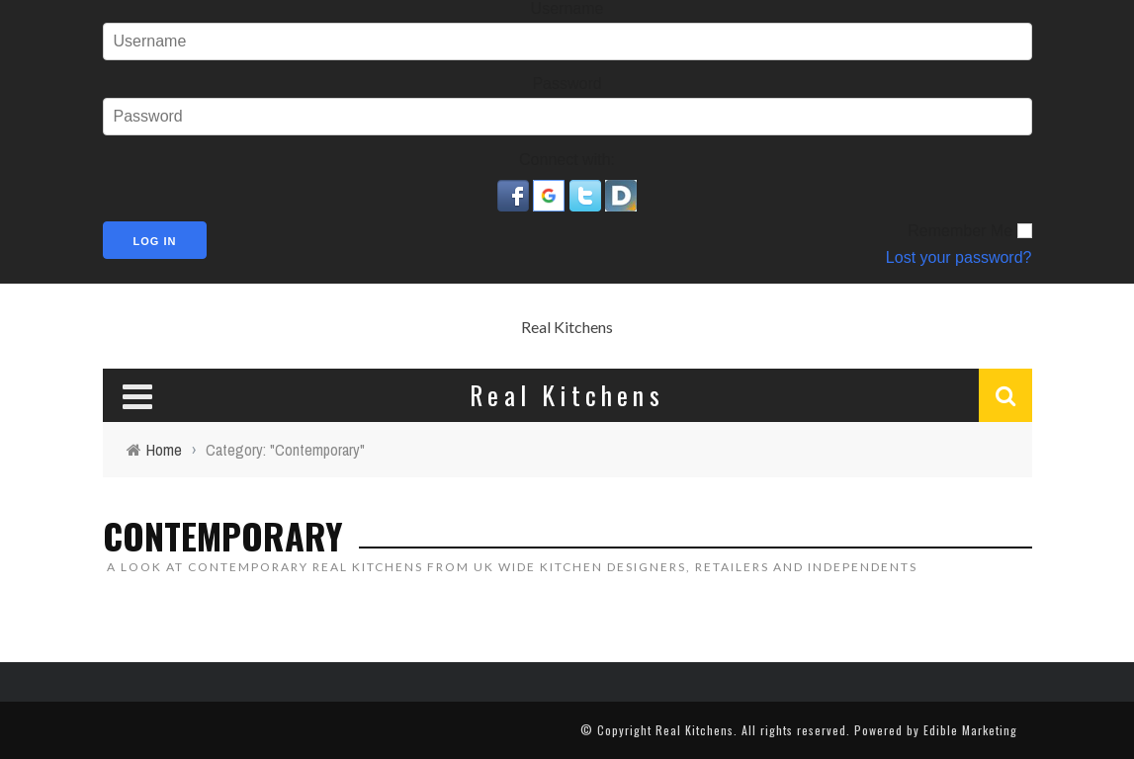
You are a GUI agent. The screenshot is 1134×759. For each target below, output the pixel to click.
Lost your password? (959, 257)
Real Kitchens (567, 326)
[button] (515, 194)
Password (566, 83)
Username (567, 8)
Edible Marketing (970, 729)
